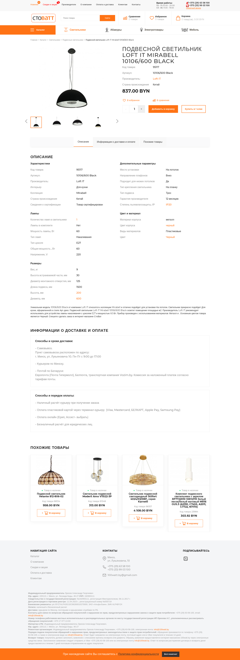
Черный (170, 237)
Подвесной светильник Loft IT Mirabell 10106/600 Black (110, 40)
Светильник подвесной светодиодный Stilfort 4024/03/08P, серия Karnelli (143, 497)
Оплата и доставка (105, 4)
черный (170, 225)
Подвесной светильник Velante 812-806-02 (51, 495)
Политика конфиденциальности (138, 654)
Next (116, 121)
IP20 (169, 204)
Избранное (161, 16)
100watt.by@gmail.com (122, 575)
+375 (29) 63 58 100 (198, 2)
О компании (86, 4)
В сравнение (161, 100)
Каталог (37, 29)
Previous (26, 121)
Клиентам (122, 4)
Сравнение (134, 16)
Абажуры (116, 29)
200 (78, 292)
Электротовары (153, 29)
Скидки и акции (50, 4)
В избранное (131, 100)
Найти (107, 18)
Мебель (194, 29)
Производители (69, 4)
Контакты (136, 4)
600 (78, 298)
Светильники (78, 29)
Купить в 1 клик (193, 108)
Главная (34, 40)
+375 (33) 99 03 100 (198, 5)
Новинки (34, 4)
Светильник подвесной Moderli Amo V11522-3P (97, 495)
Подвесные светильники (72, 40)
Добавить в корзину (163, 108)
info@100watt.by (35, 615)
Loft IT (157, 78)
